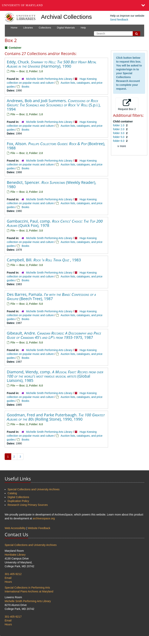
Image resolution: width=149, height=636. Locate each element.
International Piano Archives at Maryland (29, 591)
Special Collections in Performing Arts (27, 587)
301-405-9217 (13, 616)
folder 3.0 (119, 133)
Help (83, 27)
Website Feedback (39, 528)
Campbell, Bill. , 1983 (44, 259)
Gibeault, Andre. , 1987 (54, 335)
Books (25, 86)
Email (8, 577)
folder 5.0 (119, 137)
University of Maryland (22, 5)
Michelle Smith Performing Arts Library (49, 78)
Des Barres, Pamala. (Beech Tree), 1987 (51, 296)
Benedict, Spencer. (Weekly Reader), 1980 (51, 184)
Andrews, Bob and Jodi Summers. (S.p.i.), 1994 (54, 105)
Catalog (12, 493)
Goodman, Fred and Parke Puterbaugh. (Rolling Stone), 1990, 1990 (56, 417)
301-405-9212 (13, 574)
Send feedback (119, 19)
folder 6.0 (119, 140)
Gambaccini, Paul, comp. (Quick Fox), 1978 (55, 223)
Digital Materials (66, 27)
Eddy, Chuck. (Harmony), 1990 (51, 64)
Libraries (28, 27)
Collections (45, 27)
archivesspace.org (44, 518)
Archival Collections (66, 17)
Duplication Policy (18, 501)
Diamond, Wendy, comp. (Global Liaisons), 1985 (55, 376)
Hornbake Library (15, 554)
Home (14, 27)
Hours (8, 581)
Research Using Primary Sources (28, 504)
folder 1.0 (119, 125)
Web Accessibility (15, 528)
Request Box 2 (127, 105)
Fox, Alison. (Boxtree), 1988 (56, 146)
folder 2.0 (119, 129)
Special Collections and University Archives (34, 489)
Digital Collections (18, 497)
